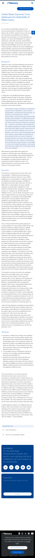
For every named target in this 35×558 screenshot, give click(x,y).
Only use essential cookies (17, 548)
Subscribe (17, 494)
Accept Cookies (18, 552)
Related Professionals (25, 9)
